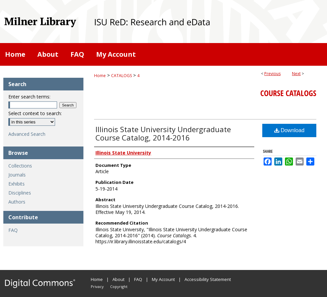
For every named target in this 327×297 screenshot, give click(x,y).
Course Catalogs (288, 93)
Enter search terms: (29, 96)
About (118, 279)
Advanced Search (26, 134)
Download (289, 130)
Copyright (118, 286)
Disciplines (19, 193)
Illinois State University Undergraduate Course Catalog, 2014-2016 (163, 133)
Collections (20, 166)
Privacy (97, 286)
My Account (163, 279)
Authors (16, 202)
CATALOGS (121, 75)
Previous (272, 73)
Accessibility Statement (208, 279)
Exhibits (16, 184)
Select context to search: (35, 113)
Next (296, 73)
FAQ (13, 230)
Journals (17, 175)
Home (100, 75)
